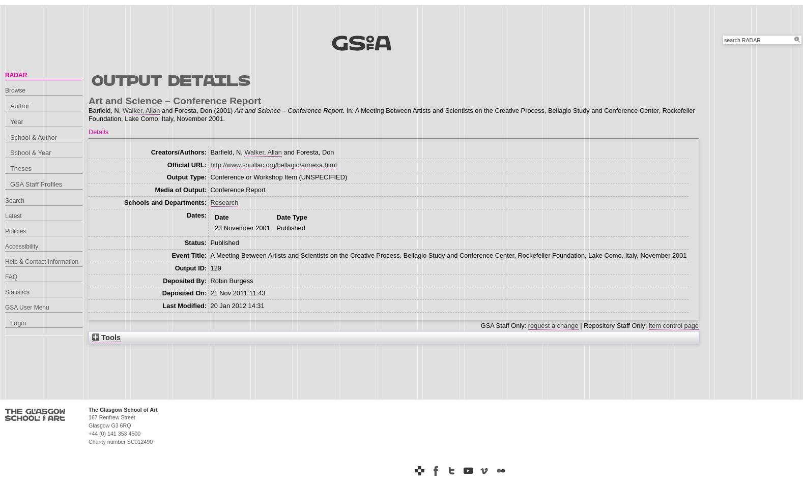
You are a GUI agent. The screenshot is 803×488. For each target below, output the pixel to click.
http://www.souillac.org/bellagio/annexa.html (274, 165)
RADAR (16, 75)
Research (225, 202)
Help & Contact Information (41, 261)
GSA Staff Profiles (36, 184)
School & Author (33, 137)
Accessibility (21, 246)
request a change (553, 325)
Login (18, 323)
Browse (15, 90)
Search (14, 200)
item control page (674, 325)
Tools (106, 337)
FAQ (11, 277)
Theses (21, 168)
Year (16, 122)
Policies (15, 231)
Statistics (17, 292)
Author (20, 106)
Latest (13, 216)
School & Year (30, 153)
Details (98, 132)
